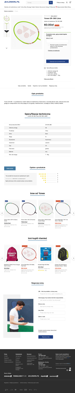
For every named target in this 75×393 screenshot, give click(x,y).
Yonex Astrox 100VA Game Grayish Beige (44, 220)
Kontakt (6, 356)
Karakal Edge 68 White (43, 264)
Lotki (18, 7)
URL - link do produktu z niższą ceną (47, 291)
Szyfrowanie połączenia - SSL (30, 364)
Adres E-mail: (49, 38)
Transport (18, 358)
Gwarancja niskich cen (32, 358)
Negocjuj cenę (53, 86)
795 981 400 (42, 355)
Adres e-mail (41, 316)
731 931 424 (41, 365)
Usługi (47, 7)
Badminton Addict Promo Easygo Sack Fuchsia (12, 265)
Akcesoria (42, 7)
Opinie (29, 86)
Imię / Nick (41, 310)
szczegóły (61, 359)
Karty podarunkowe (31, 356)
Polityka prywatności (54, 50)
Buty (25, 7)
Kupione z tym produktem (40, 86)
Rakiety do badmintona (10, 7)
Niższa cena (41, 304)
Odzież (37, 7)
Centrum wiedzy (23, 382)
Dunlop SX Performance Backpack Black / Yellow (61, 265)
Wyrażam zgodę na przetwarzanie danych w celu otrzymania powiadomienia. (58, 46)
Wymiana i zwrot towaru (19, 364)
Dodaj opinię (10, 168)
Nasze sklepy (60, 2)
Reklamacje (18, 362)
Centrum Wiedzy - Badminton (31, 361)
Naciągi (29, 7)
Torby (22, 7)
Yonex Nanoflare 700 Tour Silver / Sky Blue (61, 220)
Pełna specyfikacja (48, 79)
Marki (66, 7)
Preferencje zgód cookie (33, 382)
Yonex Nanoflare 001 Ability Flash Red (27, 265)
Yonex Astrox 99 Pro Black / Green (11, 220)
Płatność (17, 360)
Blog (69, 7)
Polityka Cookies (7, 360)
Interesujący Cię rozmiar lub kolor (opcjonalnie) (50, 297)
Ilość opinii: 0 (54, 16)
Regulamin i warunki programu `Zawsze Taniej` (47, 330)
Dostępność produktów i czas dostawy (19, 368)
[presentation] (57, 55)
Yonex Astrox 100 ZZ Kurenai (28, 219)
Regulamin (6, 358)
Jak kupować (18, 356)
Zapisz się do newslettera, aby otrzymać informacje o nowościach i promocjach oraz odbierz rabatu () (63, 357)
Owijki (33, 7)
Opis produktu (22, 86)
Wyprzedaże (60, 7)
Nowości (52, 7)
